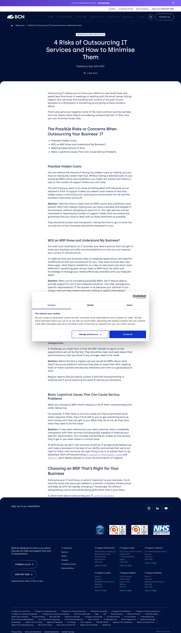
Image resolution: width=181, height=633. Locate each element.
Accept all (127, 334)
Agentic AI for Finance (33, 622)
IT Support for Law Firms (20, 611)
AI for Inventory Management (22, 619)
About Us (113, 17)
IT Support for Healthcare (121, 611)
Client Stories (96, 17)
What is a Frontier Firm (145, 622)
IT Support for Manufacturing (45, 611)
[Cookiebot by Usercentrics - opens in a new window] (134, 297)
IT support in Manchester (100, 454)
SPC (104, 614)
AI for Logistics (86, 622)
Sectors (80, 17)
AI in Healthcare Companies (49, 619)
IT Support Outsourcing (93, 617)
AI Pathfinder (104, 3)
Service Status (142, 9)
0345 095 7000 (23, 574)
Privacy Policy (16, 632)
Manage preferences (90, 334)
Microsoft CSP (54, 617)
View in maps (100, 565)
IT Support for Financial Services (73, 611)
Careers (111, 9)
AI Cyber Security (110, 619)
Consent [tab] (51, 305)
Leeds (119, 454)
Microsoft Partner (134, 614)
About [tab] (129, 305)
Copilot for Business (72, 617)
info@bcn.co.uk (24, 564)
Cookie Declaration (51, 632)
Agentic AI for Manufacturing (22, 625)
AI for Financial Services (74, 619)
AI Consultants (130, 617)
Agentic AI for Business (89, 625)
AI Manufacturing (147, 617)
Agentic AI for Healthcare (123, 622)
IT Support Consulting (98, 611)
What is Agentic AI (128, 619)
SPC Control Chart (45, 625)
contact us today (103, 495)
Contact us (164, 17)
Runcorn (52, 457)
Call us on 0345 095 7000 (163, 9)
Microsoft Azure (117, 614)
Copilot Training (38, 617)
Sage (97, 614)
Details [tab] (90, 305)
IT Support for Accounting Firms (148, 611)
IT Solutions (64, 17)
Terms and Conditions (33, 632)
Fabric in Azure (93, 619)
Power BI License (151, 614)
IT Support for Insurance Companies (56, 614)
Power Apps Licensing (19, 617)
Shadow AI (106, 625)
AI (50, 17)
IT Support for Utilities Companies (24, 614)
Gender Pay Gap (68, 632)
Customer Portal (126, 9)
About (64, 556)
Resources (128, 17)
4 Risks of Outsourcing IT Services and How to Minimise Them (55, 25)
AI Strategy (71, 622)
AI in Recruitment (113, 617)
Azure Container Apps (82, 614)
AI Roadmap (16, 622)
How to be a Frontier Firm (66, 625)
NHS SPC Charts (102, 622)
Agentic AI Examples (54, 622)
